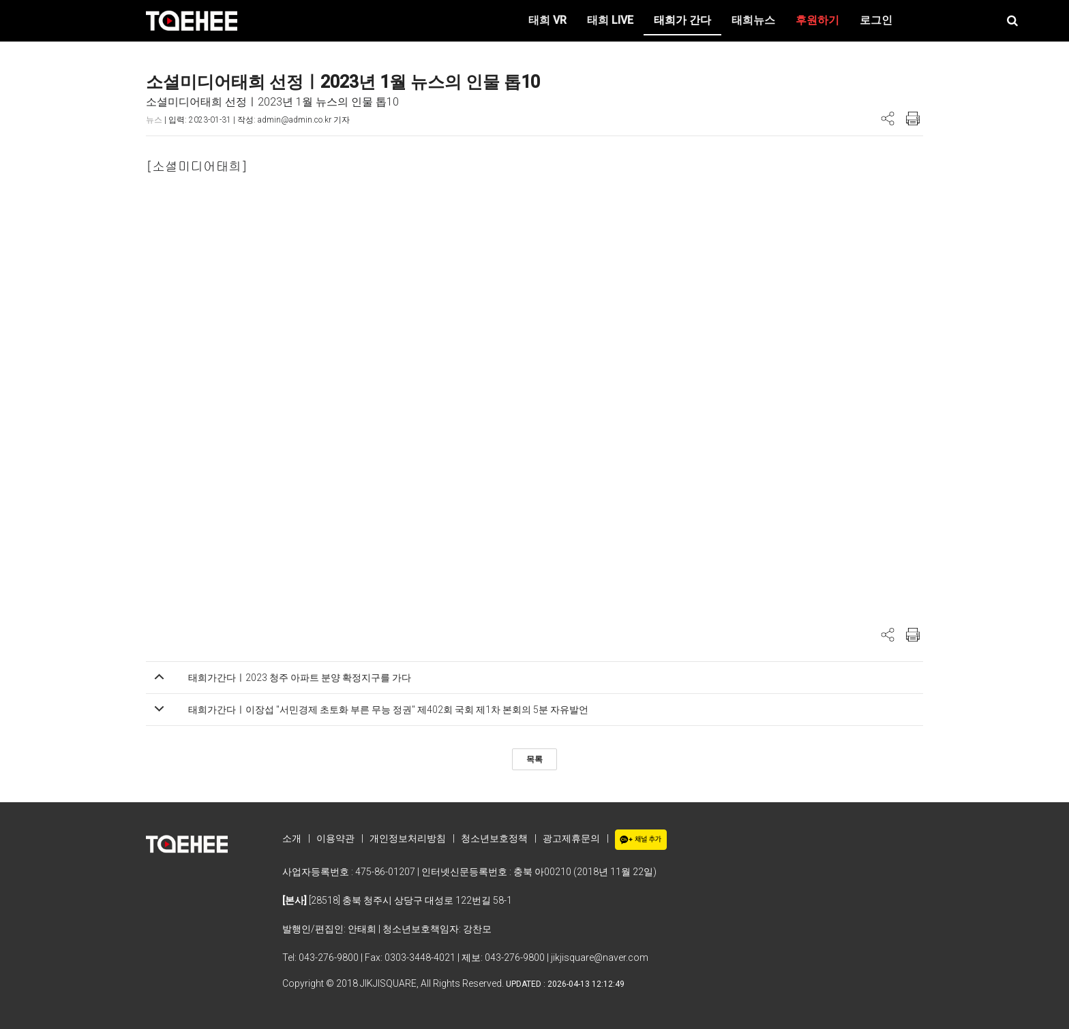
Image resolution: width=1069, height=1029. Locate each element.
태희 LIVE (610, 20)
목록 (534, 759)
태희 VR (547, 20)
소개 (291, 838)
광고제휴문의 (571, 838)
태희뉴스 (753, 20)
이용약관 (335, 838)
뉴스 (154, 120)
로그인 (876, 20)
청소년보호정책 (494, 838)
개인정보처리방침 (408, 838)
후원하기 (817, 20)
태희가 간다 (682, 20)
